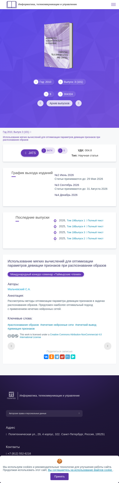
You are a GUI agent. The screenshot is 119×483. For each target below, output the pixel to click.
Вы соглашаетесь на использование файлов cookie (80, 470)
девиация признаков (22, 328)
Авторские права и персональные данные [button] (27, 413)
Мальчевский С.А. (19, 289)
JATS (30, 153)
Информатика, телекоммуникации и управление (47, 4)
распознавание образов (24, 324)
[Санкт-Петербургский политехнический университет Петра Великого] (11, 399)
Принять (59, 476)
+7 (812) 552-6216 (19, 453)
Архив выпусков (60, 103)
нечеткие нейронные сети (58, 324)
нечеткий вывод (86, 324)
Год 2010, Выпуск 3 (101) (16, 132)
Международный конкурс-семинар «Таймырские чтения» (45, 274)
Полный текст (94, 220)
